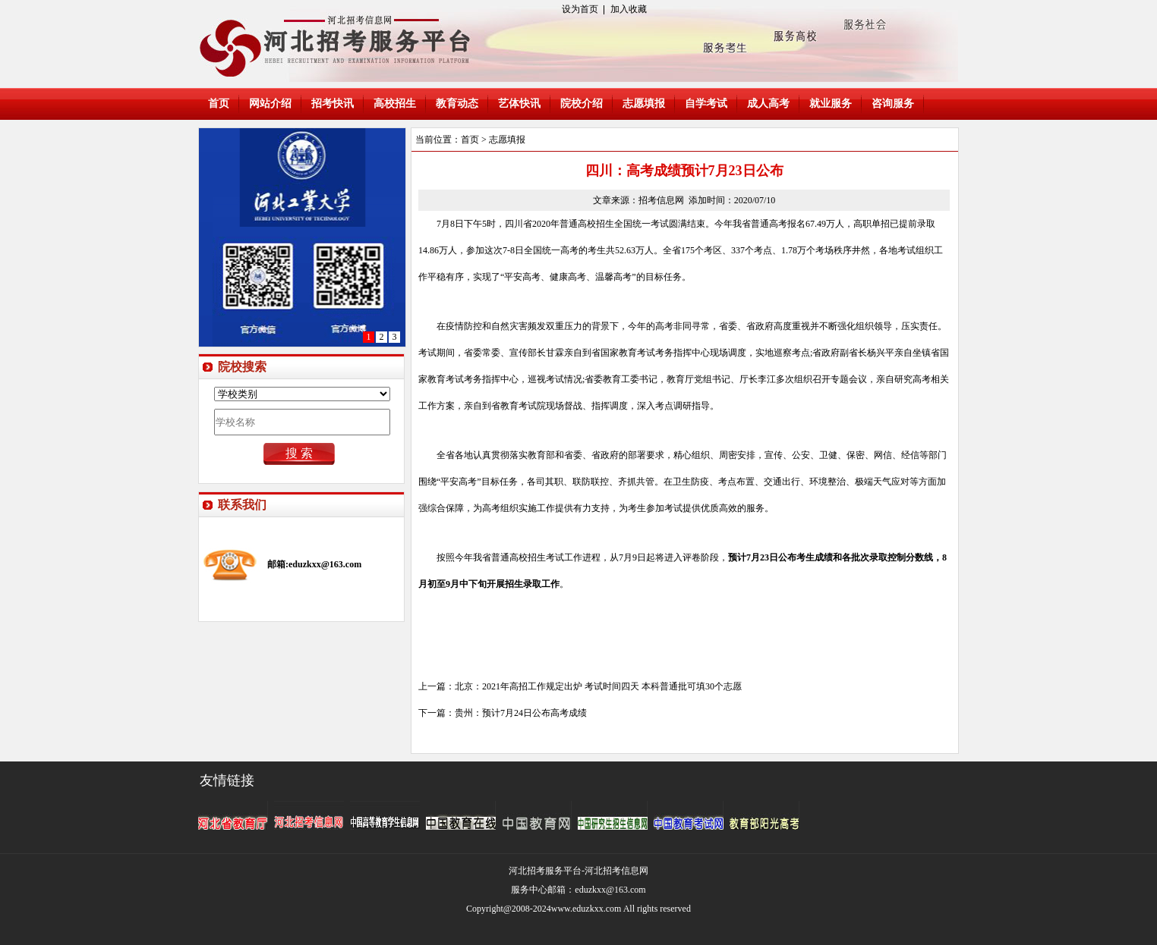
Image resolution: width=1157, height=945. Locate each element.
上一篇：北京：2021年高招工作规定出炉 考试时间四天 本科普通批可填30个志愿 (580, 686)
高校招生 (395, 103)
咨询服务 (893, 103)
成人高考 (768, 103)
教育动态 (457, 103)
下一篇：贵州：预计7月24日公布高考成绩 (502, 713)
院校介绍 (581, 103)
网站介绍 (270, 103)
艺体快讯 (519, 103)
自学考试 (706, 103)
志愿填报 (644, 103)
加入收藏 (628, 9)
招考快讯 (332, 103)
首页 (218, 103)
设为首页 (580, 9)
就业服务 (830, 103)
